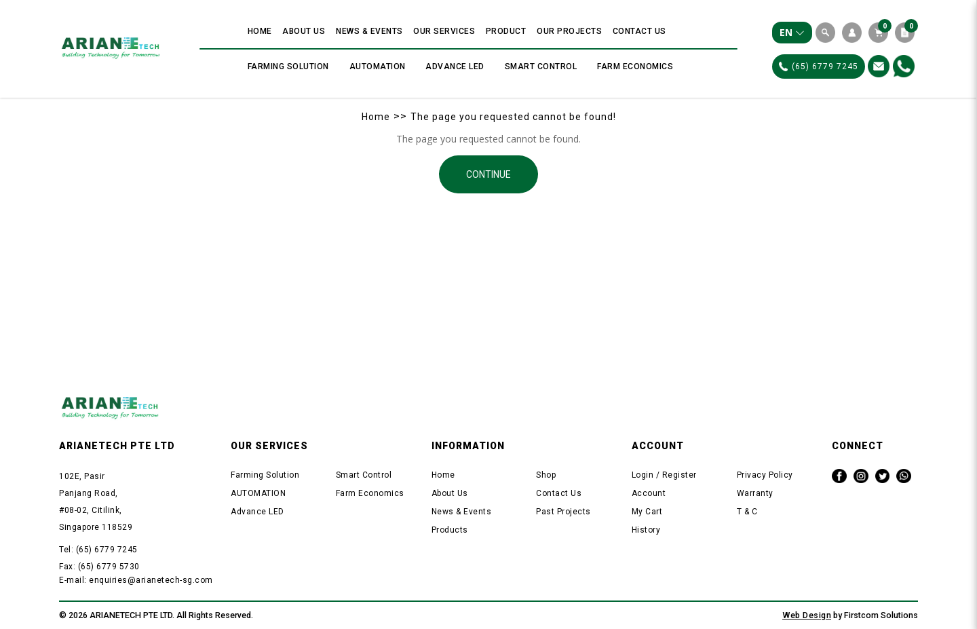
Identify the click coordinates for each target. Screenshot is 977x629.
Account (649, 493)
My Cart (647, 511)
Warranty (755, 493)
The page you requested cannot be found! (513, 116)
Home (376, 116)
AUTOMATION (258, 493)
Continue (488, 174)
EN (792, 32)
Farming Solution (265, 475)
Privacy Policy (765, 475)
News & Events (462, 511)
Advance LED (257, 511)
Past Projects (563, 511)
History (646, 530)
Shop (546, 475)
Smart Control (364, 475)
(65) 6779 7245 (818, 66)
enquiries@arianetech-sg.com (151, 580)
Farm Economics (370, 493)
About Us (450, 493)
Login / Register (664, 475)
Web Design (806, 615)
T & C (747, 511)
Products (450, 530)
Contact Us (558, 493)
